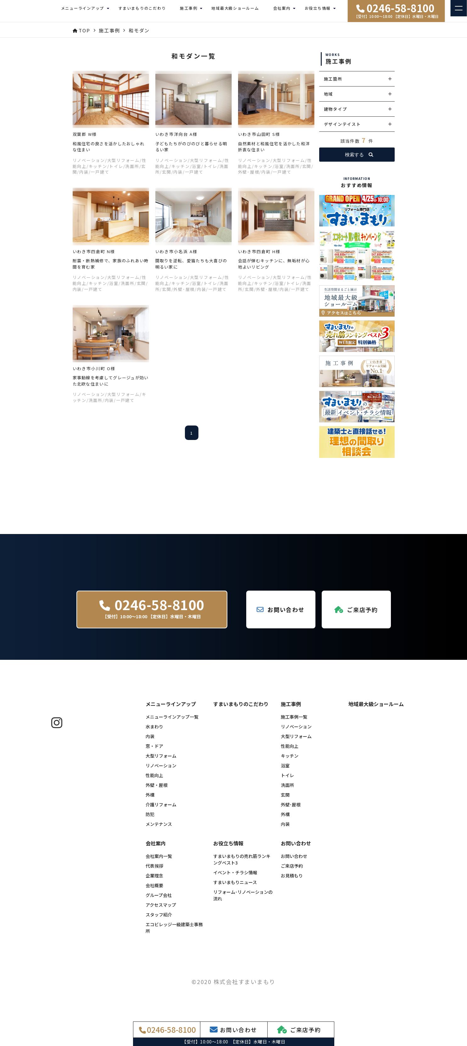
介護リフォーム (161, 809)
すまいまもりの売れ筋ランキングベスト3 (241, 864)
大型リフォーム (161, 760)
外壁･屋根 (291, 809)
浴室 (285, 770)
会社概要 (154, 890)
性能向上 (154, 780)
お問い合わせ (294, 861)
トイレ (287, 780)
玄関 (285, 799)
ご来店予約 (292, 870)
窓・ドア (154, 751)
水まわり (154, 731)
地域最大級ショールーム (235, 11)
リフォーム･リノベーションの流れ (243, 899)
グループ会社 (159, 900)
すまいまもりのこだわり (142, 11)
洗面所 (287, 790)
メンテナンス (159, 829)
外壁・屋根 (157, 790)
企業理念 (154, 880)
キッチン (289, 760)
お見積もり (292, 880)
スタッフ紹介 (159, 919)
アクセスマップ (161, 909)
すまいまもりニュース (235, 887)
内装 (150, 741)
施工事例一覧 (294, 721)
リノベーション (161, 770)
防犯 (150, 819)
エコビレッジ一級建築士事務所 (174, 932)
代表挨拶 (154, 870)
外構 (150, 799)
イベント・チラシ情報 (235, 877)
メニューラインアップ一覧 (172, 721)
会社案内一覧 (159, 861)
